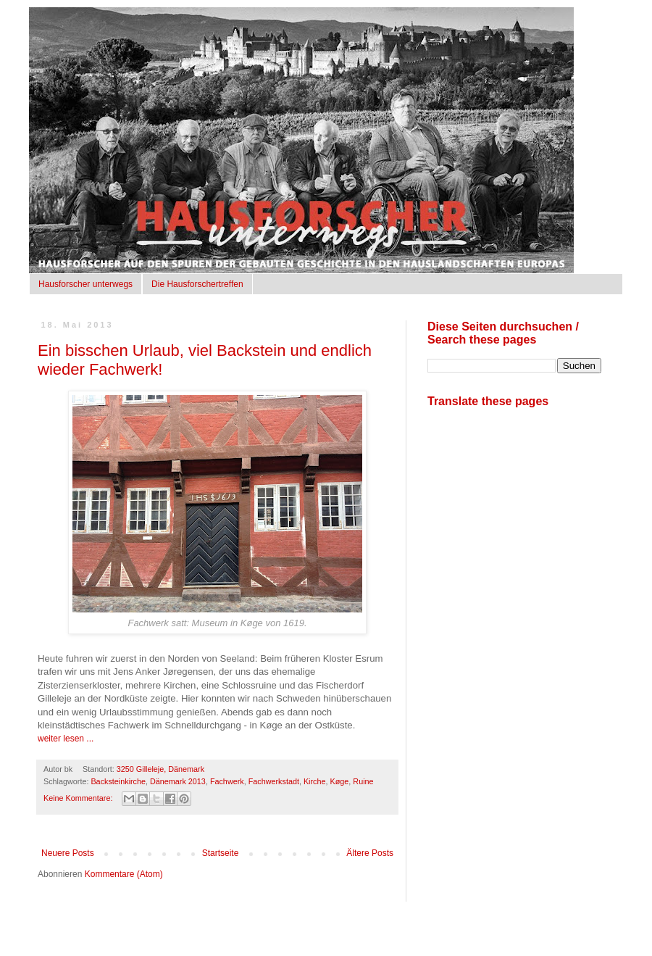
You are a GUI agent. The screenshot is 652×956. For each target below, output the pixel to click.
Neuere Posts (67, 853)
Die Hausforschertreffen (197, 284)
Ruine (363, 781)
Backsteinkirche (118, 781)
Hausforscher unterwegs (85, 284)
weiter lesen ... (65, 738)
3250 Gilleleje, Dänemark (160, 769)
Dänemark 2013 (178, 781)
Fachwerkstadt (273, 781)
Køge (339, 781)
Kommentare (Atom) (124, 874)
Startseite (220, 853)
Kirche (315, 781)
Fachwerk (227, 781)
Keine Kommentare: (78, 798)
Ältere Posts (369, 853)
